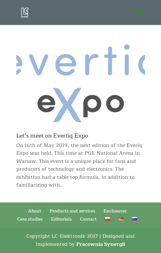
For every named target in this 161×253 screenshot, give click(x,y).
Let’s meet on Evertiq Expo (52, 135)
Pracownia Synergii (100, 244)
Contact (88, 219)
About (34, 211)
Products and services (72, 211)
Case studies (30, 219)
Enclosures (114, 211)
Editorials (61, 219)
